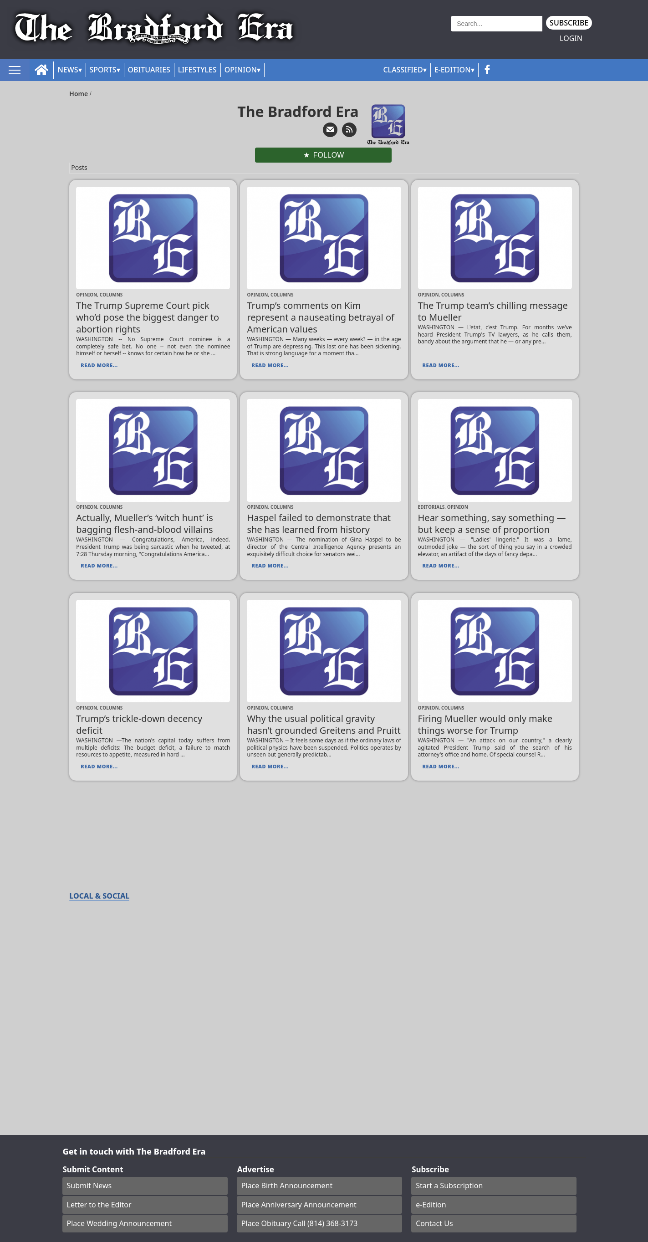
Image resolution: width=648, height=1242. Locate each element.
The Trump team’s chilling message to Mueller (493, 311)
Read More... (99, 365)
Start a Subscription (449, 1186)
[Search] (496, 23)
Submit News (89, 1186)
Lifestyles (197, 70)
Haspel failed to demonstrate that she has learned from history (319, 523)
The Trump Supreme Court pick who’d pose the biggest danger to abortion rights (147, 317)
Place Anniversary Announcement (299, 1205)
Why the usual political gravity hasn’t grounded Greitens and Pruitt (323, 724)
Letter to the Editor (99, 1205)
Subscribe (569, 23)
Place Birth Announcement (286, 1186)
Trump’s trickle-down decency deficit (139, 724)
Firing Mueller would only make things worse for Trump (485, 724)
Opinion (241, 70)
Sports (103, 70)
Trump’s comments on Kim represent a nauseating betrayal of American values (320, 317)
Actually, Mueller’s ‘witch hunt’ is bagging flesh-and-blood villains (144, 523)
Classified (403, 70)
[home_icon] (41, 70)
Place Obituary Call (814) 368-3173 (299, 1223)
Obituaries (149, 70)
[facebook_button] (487, 70)
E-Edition (452, 70)
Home (79, 93)
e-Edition (431, 1205)
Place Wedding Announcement (119, 1223)
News (67, 70)
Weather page (420, 34)
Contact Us (434, 1223)
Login (571, 38)
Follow (328, 155)
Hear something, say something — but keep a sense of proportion (492, 523)
